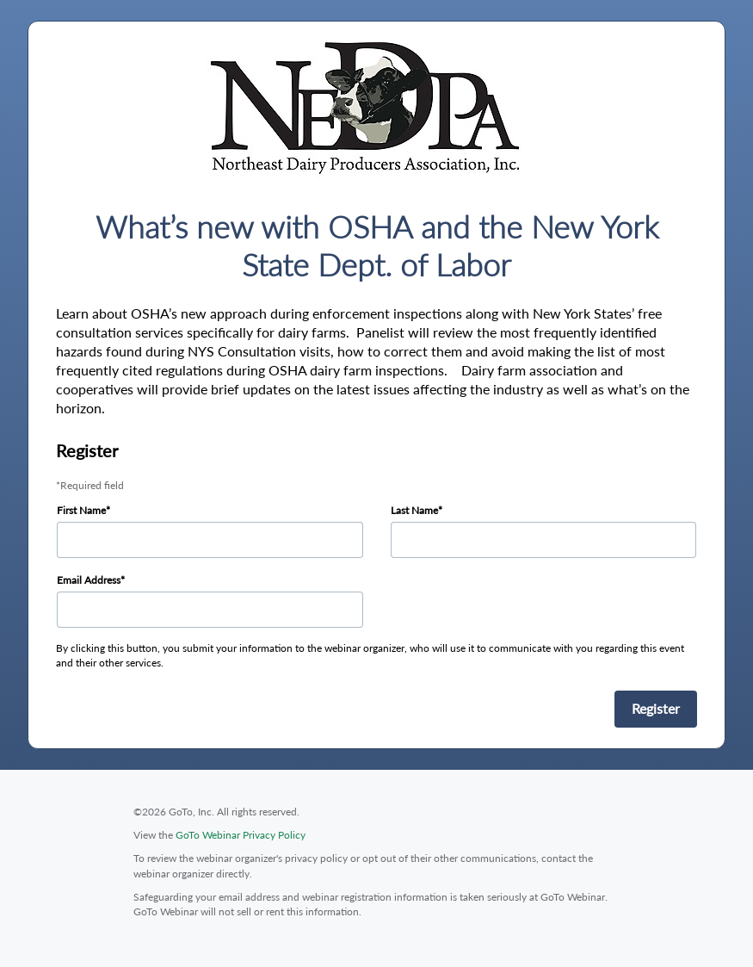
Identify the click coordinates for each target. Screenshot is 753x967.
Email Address (88, 579)
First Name (81, 510)
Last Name (414, 510)
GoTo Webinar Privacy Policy (241, 834)
